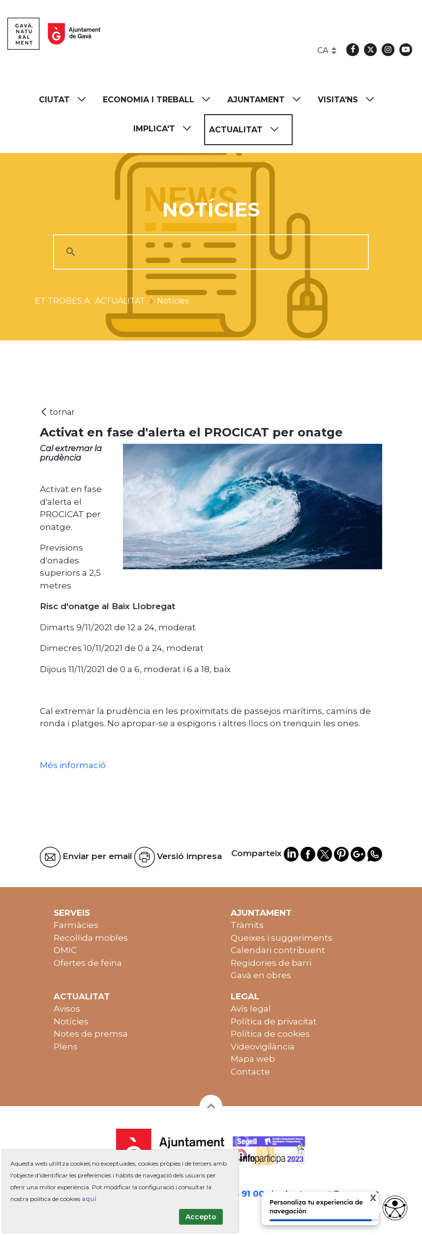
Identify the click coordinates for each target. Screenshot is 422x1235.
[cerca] (209, 252)
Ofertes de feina (88, 963)
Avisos (67, 1009)
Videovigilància (263, 1046)
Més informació (74, 765)
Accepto (200, 1216)
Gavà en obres (261, 975)
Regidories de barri (271, 963)
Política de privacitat (274, 1021)
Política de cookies (270, 1034)
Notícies (71, 1021)
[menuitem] (67, 99)
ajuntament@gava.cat (329, 1194)
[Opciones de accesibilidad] (395, 1208)
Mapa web (253, 1059)
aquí (89, 1199)
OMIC (65, 950)
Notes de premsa (91, 1034)
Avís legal (251, 1009)
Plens (66, 1046)
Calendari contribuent (278, 950)
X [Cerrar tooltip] (365, 1199)
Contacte (250, 1072)
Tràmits (247, 925)
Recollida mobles (91, 938)
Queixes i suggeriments (281, 938)
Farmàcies (76, 925)
